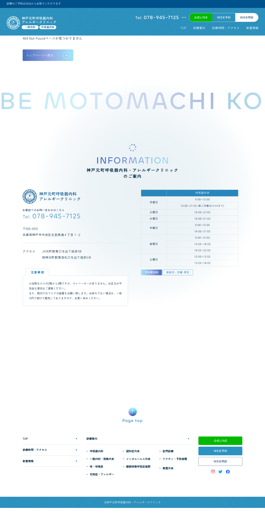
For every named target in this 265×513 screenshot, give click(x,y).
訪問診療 (168, 451)
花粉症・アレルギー (102, 474)
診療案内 (199, 28)
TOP (183, 28)
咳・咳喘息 (96, 466)
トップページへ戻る (39, 55)
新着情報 (252, 28)
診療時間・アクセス (225, 28)
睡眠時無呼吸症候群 (138, 466)
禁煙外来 (168, 468)
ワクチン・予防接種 (175, 459)
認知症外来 (133, 451)
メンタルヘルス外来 (138, 459)
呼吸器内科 (96, 451)
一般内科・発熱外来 (102, 459)
